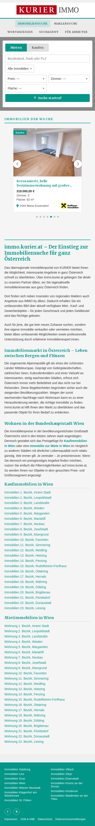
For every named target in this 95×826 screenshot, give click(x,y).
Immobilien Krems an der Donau (67, 784)
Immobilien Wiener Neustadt (22, 787)
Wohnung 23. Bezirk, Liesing (24, 741)
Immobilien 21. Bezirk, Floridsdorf (27, 597)
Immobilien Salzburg (17, 769)
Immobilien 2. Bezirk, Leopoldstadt (27, 497)
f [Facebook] (7, 811)
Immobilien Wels (14, 783)
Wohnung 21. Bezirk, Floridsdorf (26, 731)
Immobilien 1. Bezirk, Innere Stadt (27, 492)
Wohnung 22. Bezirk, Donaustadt (26, 736)
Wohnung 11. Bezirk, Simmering (26, 678)
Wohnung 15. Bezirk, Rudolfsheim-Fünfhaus (34, 699)
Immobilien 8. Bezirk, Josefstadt (26, 529)
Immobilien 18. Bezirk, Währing (25, 582)
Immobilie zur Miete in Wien (50, 446)
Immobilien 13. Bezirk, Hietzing (25, 555)
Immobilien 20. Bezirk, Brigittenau (27, 592)
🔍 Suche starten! (47, 98)
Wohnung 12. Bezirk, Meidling (24, 683)
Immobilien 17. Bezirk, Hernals (25, 576)
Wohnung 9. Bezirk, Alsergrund (25, 668)
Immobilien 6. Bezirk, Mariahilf (25, 518)
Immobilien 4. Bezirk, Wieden (24, 508)
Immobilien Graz (14, 778)
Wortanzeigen (20, 32)
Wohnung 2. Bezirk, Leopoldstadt (27, 631)
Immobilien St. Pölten (17, 800)
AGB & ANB (27, 819)
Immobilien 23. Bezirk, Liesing (24, 608)
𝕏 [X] (16, 811)
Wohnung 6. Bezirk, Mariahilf (24, 652)
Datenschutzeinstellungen (70, 819)
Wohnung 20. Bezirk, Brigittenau (26, 726)
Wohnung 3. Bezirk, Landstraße (26, 636)
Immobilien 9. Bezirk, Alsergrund (26, 534)
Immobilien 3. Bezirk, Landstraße (26, 503)
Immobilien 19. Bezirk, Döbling (25, 587)
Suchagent (49, 32)
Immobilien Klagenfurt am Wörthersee (20, 794)
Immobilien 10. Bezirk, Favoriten (26, 539)
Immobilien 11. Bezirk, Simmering (27, 545)
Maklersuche (65, 23)
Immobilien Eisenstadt (65, 778)
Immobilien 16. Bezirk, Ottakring (26, 571)
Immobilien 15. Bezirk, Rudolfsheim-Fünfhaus (35, 566)
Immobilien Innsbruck (64, 791)
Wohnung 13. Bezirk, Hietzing (24, 689)
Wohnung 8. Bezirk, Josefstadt (25, 662)
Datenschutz (45, 819)
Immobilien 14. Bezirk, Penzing (25, 561)
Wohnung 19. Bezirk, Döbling (24, 720)
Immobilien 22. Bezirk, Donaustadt (27, 603)
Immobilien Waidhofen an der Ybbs (69, 797)
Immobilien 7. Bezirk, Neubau (24, 524)
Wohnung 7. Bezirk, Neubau (23, 657)
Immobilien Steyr (61, 774)
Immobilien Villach (62, 769)
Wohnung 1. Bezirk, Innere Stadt (26, 626)
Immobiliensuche (33, 23)
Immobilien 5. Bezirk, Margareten (26, 513)
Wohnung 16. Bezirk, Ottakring (25, 705)
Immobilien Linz (14, 774)
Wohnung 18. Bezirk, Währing (24, 715)
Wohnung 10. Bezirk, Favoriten (25, 673)
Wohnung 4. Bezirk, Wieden (23, 641)
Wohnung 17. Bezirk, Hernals (24, 710)
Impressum (10, 819)
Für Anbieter (76, 32)
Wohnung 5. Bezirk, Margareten (26, 647)
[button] (17, 164)
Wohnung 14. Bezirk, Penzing (24, 694)
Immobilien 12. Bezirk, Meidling (25, 550)
